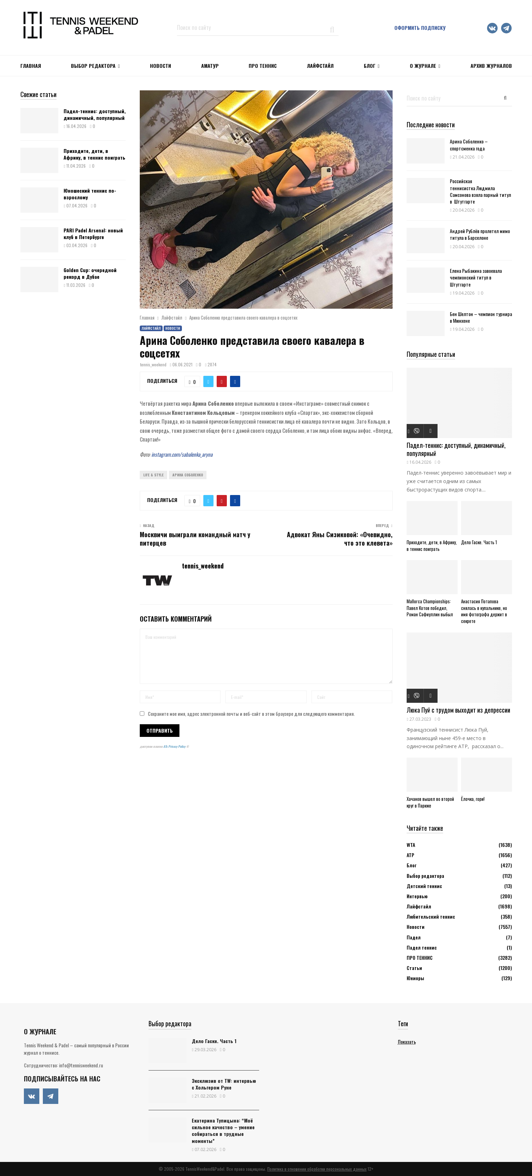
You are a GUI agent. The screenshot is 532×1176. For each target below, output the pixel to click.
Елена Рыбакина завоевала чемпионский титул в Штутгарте (476, 277)
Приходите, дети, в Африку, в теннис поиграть (94, 154)
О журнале (423, 65)
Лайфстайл (151, 328)
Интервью (417, 896)
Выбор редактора (93, 65)
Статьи (414, 967)
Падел (414, 937)
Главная (30, 65)
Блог (369, 65)
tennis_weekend (153, 364)
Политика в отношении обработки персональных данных (317, 1169)
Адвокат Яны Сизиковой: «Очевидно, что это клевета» (340, 538)
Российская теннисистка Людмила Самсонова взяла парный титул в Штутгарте (480, 191)
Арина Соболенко (187, 474)
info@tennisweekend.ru (81, 1065)
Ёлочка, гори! (473, 798)
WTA (411, 844)
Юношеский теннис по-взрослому (90, 193)
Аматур (210, 65)
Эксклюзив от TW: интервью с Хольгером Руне (224, 1084)
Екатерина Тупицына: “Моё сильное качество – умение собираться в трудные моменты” (223, 1130)
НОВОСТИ (160, 65)
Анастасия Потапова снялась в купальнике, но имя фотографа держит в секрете (484, 611)
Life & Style (153, 474)
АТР (410, 855)
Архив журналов (491, 65)
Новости (172, 328)
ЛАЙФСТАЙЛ (320, 65)
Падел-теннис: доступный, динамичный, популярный (95, 114)
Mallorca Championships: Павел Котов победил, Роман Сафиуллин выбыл (430, 608)
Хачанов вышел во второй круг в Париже (430, 802)
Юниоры (415, 978)
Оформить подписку (420, 27)
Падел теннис (422, 947)
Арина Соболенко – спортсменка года (469, 144)
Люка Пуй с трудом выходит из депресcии (458, 709)
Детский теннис (424, 885)
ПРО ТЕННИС (263, 65)
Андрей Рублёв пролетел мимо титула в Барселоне (480, 234)
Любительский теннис (431, 916)
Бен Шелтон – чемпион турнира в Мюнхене (481, 317)
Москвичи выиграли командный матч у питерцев (195, 538)
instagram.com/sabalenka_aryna (181, 454)
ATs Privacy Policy (174, 746)
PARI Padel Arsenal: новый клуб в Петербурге (93, 233)
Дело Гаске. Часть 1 (479, 542)
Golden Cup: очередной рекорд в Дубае (90, 273)
